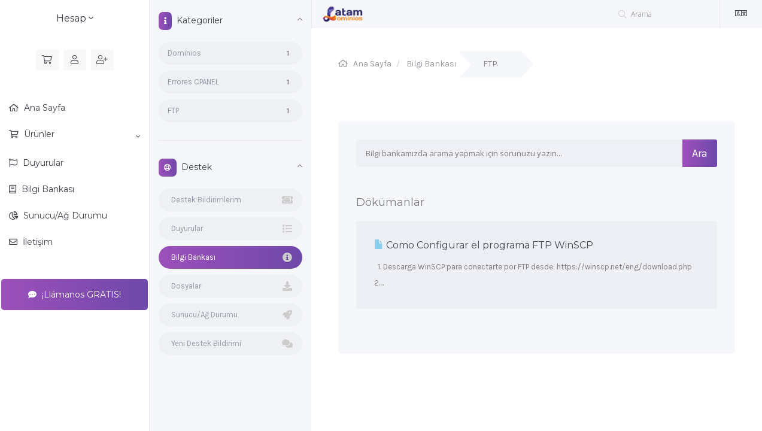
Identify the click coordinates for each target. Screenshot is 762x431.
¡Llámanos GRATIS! (74, 294)
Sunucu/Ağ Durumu (64, 215)
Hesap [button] (74, 18)
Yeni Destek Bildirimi (230, 343)
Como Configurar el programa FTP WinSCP (483, 245)
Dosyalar (230, 286)
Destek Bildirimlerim (230, 200)
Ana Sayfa (43, 107)
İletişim (36, 241)
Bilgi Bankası (46, 189)
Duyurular (41, 162)
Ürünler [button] (81, 135)
